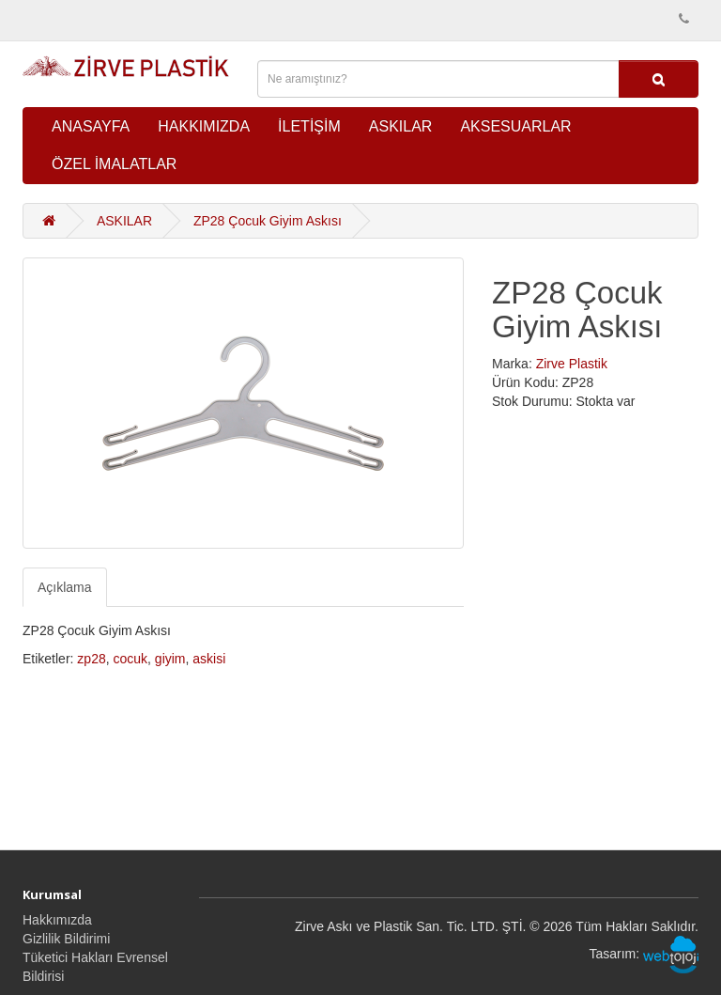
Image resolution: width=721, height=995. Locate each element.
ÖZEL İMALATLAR (114, 164)
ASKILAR (401, 126)
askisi (208, 658)
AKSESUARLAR (515, 126)
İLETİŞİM (309, 126)
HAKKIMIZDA (204, 126)
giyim (170, 658)
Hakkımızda (57, 919)
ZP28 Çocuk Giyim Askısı (267, 220)
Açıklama (65, 587)
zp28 (91, 658)
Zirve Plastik (571, 363)
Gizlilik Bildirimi (66, 938)
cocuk (131, 658)
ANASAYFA (91, 126)
